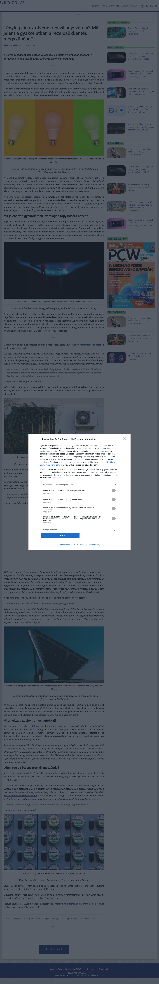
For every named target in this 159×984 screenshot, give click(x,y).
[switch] (112, 490)
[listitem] (79, 484)
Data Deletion (64, 545)
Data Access (79, 545)
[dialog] (79, 492)
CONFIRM (60, 535)
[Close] (125, 439)
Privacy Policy (94, 545)
